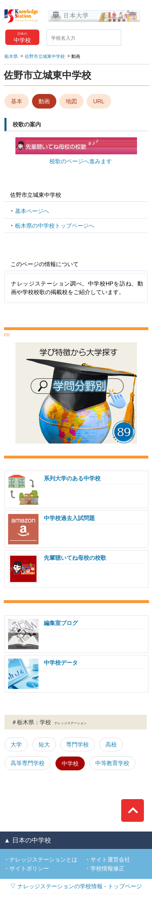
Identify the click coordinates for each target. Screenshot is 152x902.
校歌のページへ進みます (80, 161)
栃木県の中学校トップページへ (54, 225)
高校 (111, 744)
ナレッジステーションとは (43, 859)
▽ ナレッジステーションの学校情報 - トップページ (75, 886)
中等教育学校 (112, 763)
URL (99, 101)
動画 (44, 101)
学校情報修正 (107, 868)
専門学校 (77, 744)
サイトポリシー (29, 868)
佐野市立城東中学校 (45, 56)
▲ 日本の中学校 (27, 840)
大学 (16, 744)
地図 (71, 101)
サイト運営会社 (110, 859)
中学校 (70, 763)
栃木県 (11, 56)
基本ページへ (32, 211)
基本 (16, 101)
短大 (44, 744)
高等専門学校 (28, 763)
